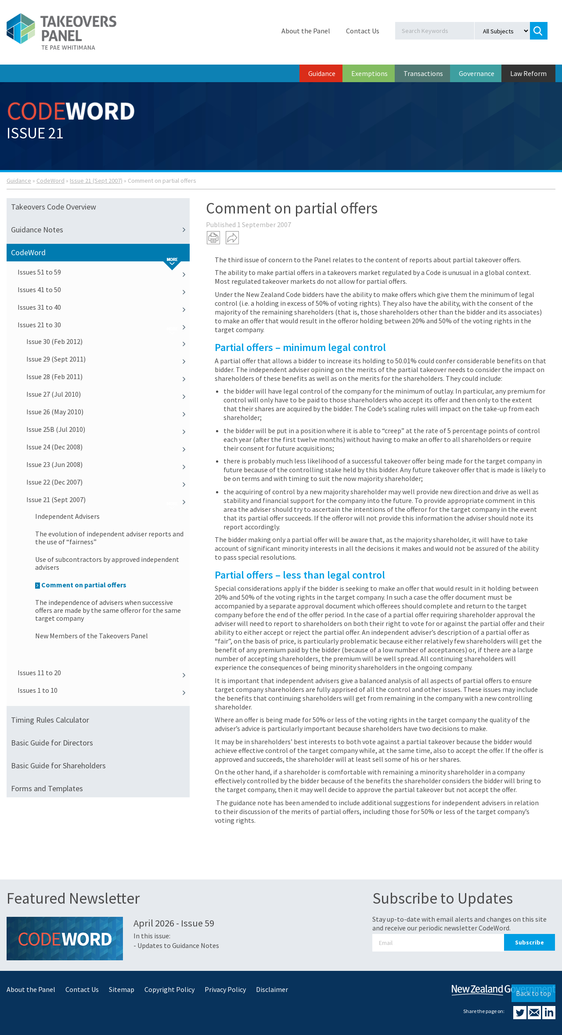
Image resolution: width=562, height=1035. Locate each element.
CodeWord (50, 181)
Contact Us (362, 30)
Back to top (533, 993)
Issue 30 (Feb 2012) (108, 341)
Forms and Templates (47, 788)
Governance (476, 73)
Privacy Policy (225, 989)
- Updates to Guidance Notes (176, 945)
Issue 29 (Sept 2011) (108, 359)
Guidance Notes (100, 230)
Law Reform (528, 73)
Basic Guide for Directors (52, 743)
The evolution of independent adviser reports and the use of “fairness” (109, 537)
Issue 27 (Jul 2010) (108, 394)
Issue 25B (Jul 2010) (108, 429)
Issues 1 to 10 (104, 690)
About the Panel (305, 30)
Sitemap (121, 989)
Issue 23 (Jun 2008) (108, 464)
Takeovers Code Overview (53, 207)
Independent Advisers (67, 516)
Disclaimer (272, 989)
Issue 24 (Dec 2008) (108, 447)
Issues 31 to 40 (104, 307)
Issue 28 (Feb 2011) (108, 376)
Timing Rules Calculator (50, 720)
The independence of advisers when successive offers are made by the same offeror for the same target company (108, 610)
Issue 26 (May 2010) (108, 411)
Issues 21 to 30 (104, 324)
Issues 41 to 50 (104, 289)
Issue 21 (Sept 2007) (96, 181)
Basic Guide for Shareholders (58, 765)
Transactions (423, 73)
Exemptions (369, 73)
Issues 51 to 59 (104, 272)
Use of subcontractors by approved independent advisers (107, 563)
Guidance (321, 73)
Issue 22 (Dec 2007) (108, 482)
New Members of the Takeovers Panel (91, 635)
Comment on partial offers (80, 584)
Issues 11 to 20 (104, 672)
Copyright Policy (169, 989)
